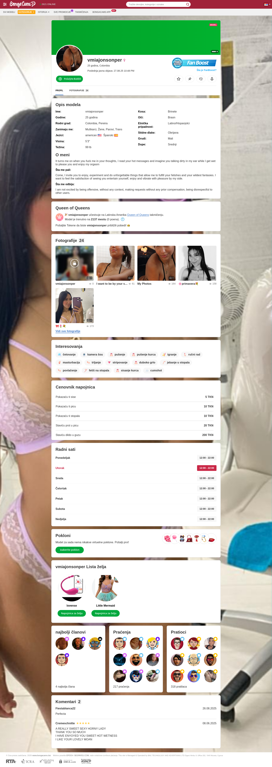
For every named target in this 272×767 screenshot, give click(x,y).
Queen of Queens (138, 214)
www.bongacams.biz (41, 755)
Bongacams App (102, 11)
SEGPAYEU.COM (81, 755)
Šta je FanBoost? (206, 70)
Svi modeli (9, 12)
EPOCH (69, 755)
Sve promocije (63, 11)
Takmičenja (81, 12)
